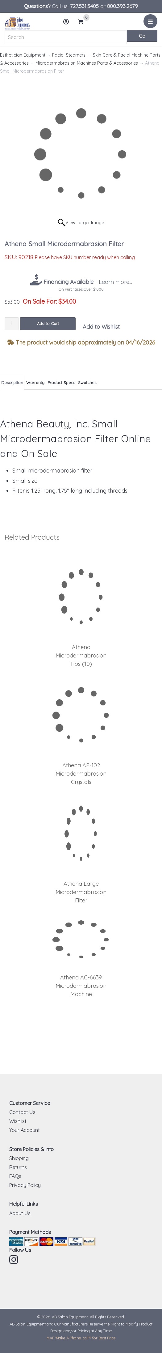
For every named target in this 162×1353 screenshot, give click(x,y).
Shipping (19, 1158)
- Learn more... (87, 281)
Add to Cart (48, 323)
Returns (18, 1167)
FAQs (15, 1176)
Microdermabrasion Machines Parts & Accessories (86, 63)
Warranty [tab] (35, 382)
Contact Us (22, 1112)
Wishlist (18, 1121)
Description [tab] (12, 382)
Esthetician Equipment (22, 55)
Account (68, 24)
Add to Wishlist (101, 326)
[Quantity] (12, 323)
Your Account (24, 1130)
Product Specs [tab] (61, 382)
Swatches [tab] (87, 382)
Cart (83, 21)
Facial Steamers (68, 55)
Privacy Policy (25, 1185)
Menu (151, 23)
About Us (20, 1213)
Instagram (14, 1260)
